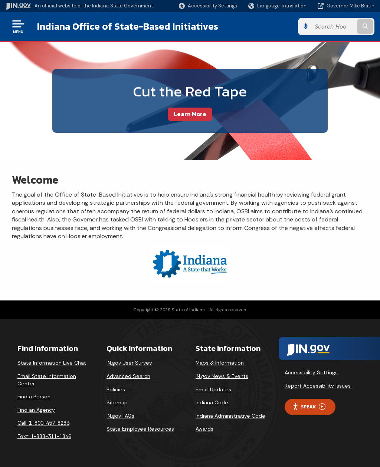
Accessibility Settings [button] (311, 372)
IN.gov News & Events (222, 376)
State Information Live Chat (51, 362)
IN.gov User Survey (129, 362)
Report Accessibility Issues (318, 385)
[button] (208, 5)
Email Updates (213, 389)
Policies (116, 389)
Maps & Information (220, 362)
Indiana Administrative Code (230, 415)
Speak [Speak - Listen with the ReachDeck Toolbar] (308, 406)
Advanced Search (128, 376)
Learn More (190, 113)
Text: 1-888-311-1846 (44, 436)
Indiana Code (212, 402)
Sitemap (117, 402)
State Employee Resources (140, 428)
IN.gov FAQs (120, 415)
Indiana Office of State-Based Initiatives (127, 26)
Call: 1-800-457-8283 (43, 423)
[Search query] (333, 26)
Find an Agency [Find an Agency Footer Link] (36, 410)
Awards (204, 428)
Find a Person (33, 396)
